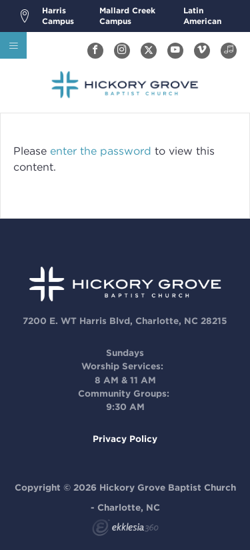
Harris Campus (58, 15)
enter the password (100, 151)
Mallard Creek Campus (127, 15)
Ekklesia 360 (125, 529)
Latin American (202, 15)
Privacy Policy (125, 438)
